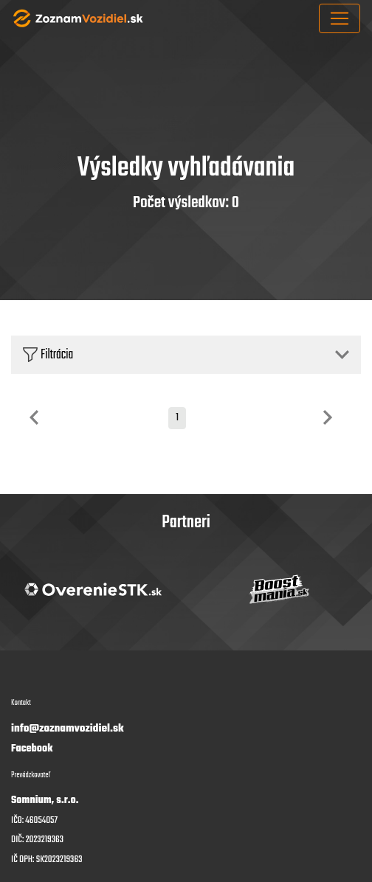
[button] (186, 354)
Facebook (31, 749)
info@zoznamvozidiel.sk (67, 728)
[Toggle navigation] (339, 18)
